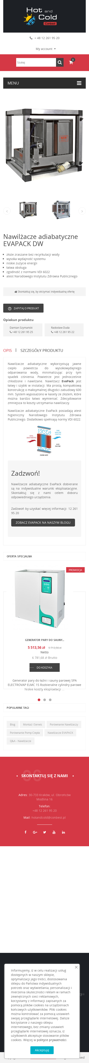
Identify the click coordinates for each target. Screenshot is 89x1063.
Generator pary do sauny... (44, 640)
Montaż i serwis (32, 724)
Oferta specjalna (19, 556)
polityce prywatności (51, 1040)
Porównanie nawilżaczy (64, 724)
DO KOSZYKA (44, 667)
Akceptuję (42, 1050)
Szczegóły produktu (41, 350)
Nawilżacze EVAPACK (60, 733)
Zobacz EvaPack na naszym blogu (43, 522)
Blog (12, 724)
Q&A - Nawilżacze (20, 741)
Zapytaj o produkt (23, 308)
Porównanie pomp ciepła (25, 733)
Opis (7, 350)
